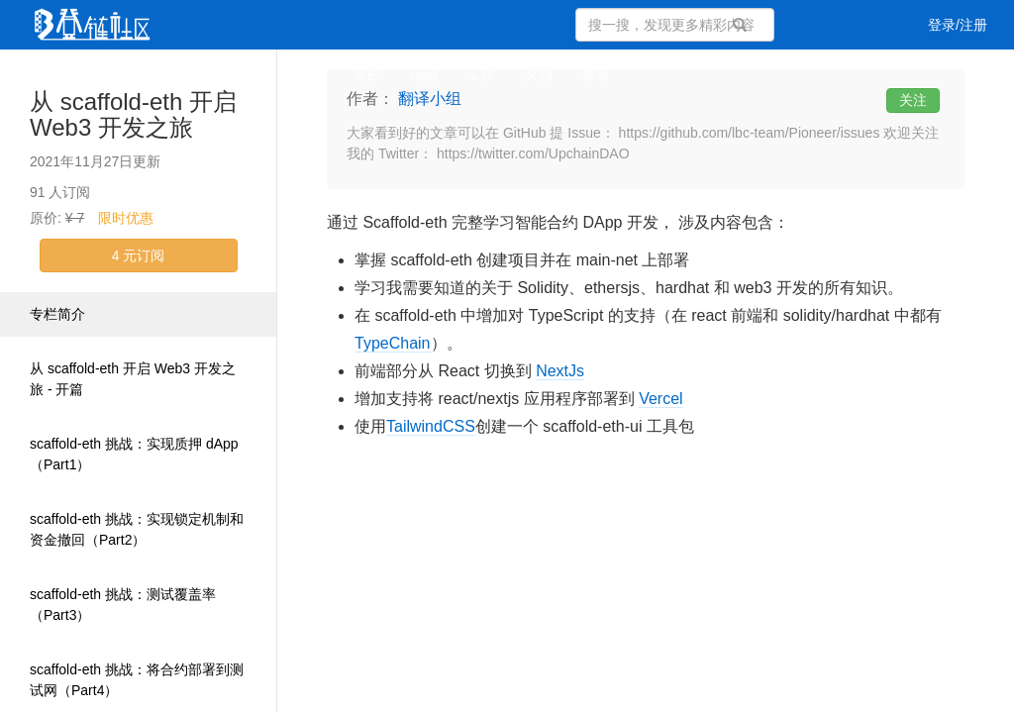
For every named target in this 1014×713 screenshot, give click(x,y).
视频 (180, 74)
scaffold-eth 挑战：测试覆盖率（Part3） (123, 604)
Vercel (660, 398)
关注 (913, 100)
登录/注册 (957, 25)
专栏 (366, 74)
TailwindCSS (430, 426)
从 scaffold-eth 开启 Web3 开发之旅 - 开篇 (133, 378)
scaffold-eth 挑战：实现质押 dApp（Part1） (134, 454)
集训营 (302, 74)
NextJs (560, 370)
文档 (539, 74)
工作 (481, 74)
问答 (123, 74)
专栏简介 (57, 314)
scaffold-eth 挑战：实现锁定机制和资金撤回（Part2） (137, 529)
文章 (65, 74)
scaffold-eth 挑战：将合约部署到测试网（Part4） (137, 680)
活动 (424, 74)
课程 (238, 74)
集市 (596, 74)
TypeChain (393, 343)
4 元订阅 (138, 255)
